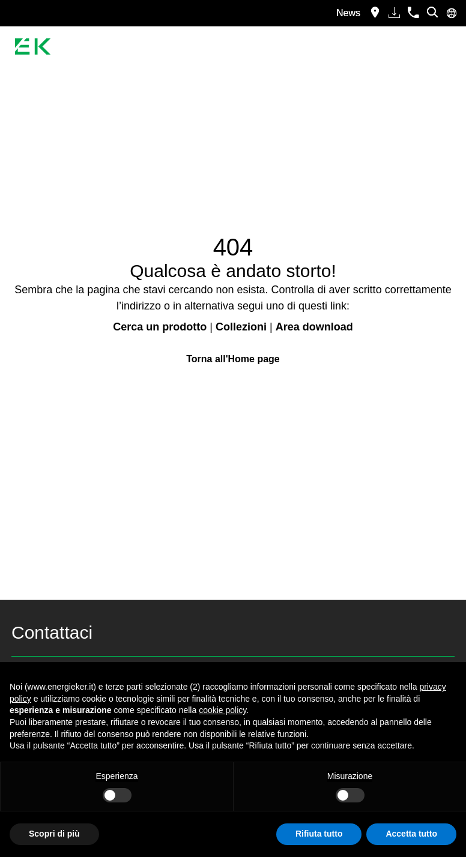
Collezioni (241, 327)
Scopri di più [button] (54, 833)
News (348, 13)
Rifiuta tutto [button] (319, 833)
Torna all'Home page (233, 359)
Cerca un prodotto (160, 327)
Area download (314, 327)
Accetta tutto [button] (411, 833)
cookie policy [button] (222, 710)
